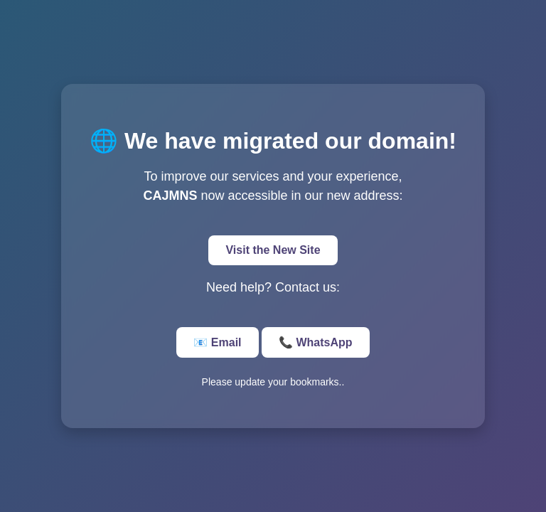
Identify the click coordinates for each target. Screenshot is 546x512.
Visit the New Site (272, 250)
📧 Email (217, 342)
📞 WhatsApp (316, 342)
